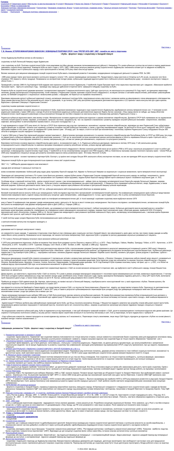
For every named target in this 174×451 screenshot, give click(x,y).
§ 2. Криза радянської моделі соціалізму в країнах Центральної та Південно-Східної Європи (43, 361)
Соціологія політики (15, 10)
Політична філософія (146, 8)
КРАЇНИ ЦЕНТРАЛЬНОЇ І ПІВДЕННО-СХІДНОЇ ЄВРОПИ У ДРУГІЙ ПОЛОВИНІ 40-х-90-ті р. (43, 349)
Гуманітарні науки (18, 4)
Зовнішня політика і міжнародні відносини (18, 8)
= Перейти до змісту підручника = (87, 325)
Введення (10, 427)
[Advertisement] (87, 28)
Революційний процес (15, 433)
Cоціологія (5, 4)
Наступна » (166, 47)
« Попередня (5, 47)
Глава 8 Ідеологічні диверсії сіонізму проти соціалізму (28, 365)
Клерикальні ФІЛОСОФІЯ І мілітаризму (22, 407)
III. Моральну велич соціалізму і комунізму (23, 355)
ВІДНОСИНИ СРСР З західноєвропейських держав (27, 377)
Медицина (69, 4)
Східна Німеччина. (13, 371)
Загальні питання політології (116, 8)
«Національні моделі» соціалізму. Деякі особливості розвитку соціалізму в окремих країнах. (43, 341)
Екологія (163, 4)
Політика (132, 8)
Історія (60, 4)
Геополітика (41, 8)
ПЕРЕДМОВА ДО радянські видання (21, 385)
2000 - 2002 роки (12, 401)
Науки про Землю (82, 4)
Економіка (5, 6)
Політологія (96, 4)
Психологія (114, 4)
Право (105, 4)
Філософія (143, 4)
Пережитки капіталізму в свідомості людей (23, 335)
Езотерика (153, 4)
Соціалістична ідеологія (15, 421)
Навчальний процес (129, 4)
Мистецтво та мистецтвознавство (41, 4)
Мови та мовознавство (20, 6)
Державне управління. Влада (60, 8)
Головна (4, 12)
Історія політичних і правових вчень (88, 8)
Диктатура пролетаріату (15, 439)
